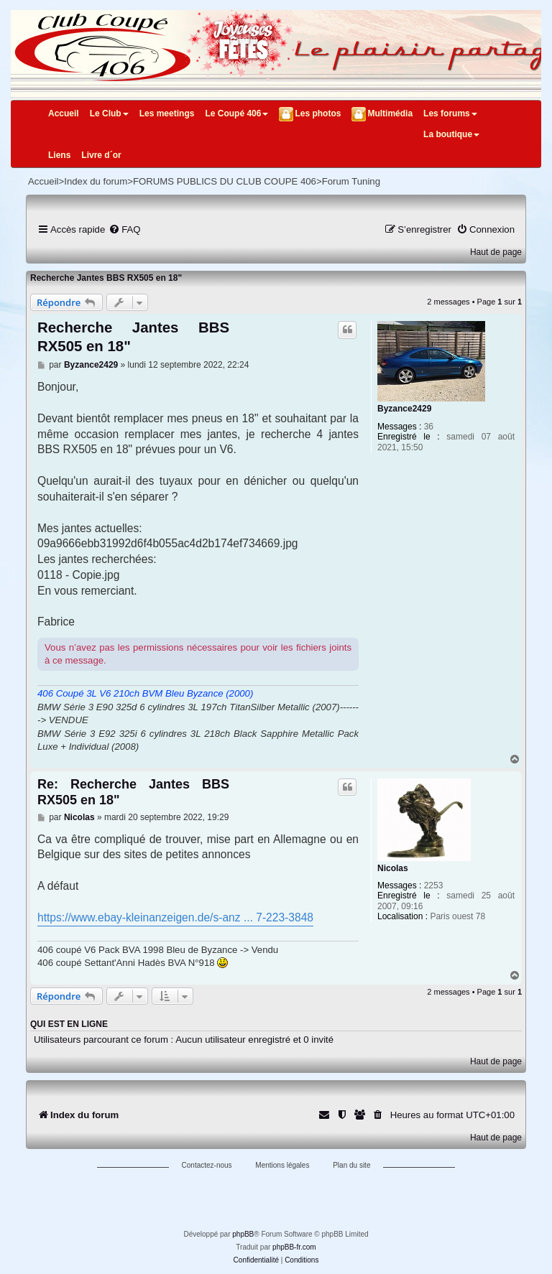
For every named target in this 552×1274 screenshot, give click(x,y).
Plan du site (351, 1165)
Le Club (109, 113)
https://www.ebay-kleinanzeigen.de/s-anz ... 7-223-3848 (175, 917)
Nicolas (392, 868)
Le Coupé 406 (236, 113)
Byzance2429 (404, 409)
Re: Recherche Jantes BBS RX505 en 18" (133, 792)
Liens (59, 155)
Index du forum (95, 181)
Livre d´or (101, 155)
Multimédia (390, 113)
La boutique (451, 134)
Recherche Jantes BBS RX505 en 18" (106, 278)
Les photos (318, 113)
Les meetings (167, 113)
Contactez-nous (207, 1165)
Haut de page (496, 252)
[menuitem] (124, 229)
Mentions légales (282, 1165)
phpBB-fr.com (294, 1247)
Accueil (63, 113)
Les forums (450, 113)
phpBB (243, 1234)
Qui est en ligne (69, 1024)
